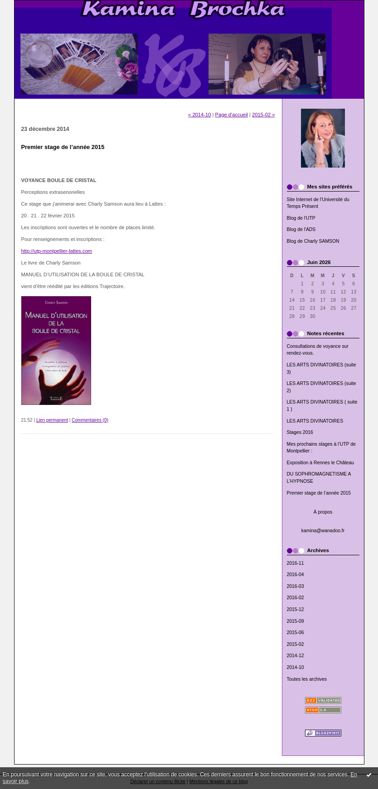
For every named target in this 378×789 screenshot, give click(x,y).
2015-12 (295, 609)
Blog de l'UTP (301, 218)
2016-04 (295, 574)
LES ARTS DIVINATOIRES (315, 421)
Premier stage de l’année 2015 (319, 493)
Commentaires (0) (90, 420)
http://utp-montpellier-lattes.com (56, 251)
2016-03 (295, 586)
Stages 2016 (300, 432)
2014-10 (295, 667)
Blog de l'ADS (301, 229)
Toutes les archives (307, 679)
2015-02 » (263, 114)
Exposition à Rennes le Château (320, 462)
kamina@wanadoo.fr (322, 530)
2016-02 (295, 597)
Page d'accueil (231, 114)
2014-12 (295, 655)
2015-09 (295, 621)
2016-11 (295, 563)
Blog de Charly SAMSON (313, 241)
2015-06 (295, 632)
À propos (323, 512)
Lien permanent (52, 420)
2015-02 (295, 644)
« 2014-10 (199, 114)
